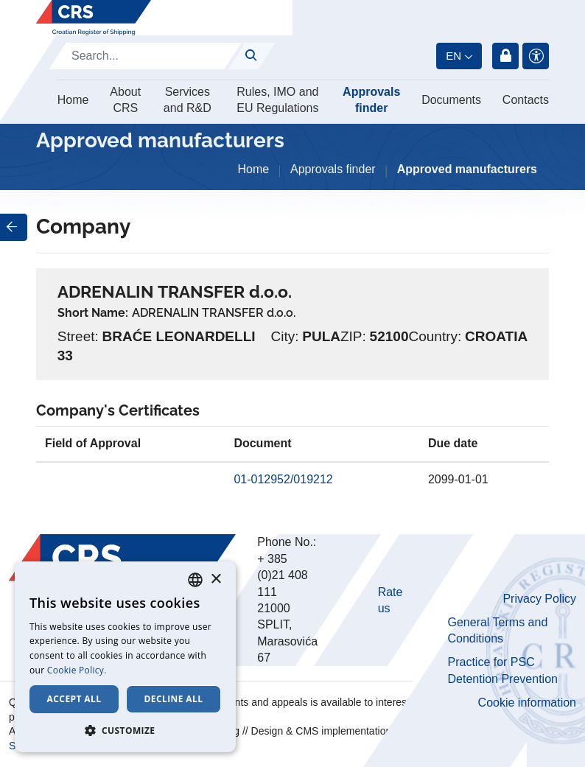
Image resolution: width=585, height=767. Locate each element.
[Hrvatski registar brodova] (93, 17)
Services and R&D (187, 99)
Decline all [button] (173, 699)
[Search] (145, 56)
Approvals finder (371, 99)
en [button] (453, 55)
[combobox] (195, 579)
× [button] (215, 579)
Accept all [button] (74, 699)
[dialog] (125, 656)
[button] (125, 730)
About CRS (125, 99)
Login (505, 56)
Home (73, 100)
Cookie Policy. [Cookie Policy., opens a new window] (77, 670)
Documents (451, 100)
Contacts (525, 100)
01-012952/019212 (283, 479)
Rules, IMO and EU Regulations (277, 99)
